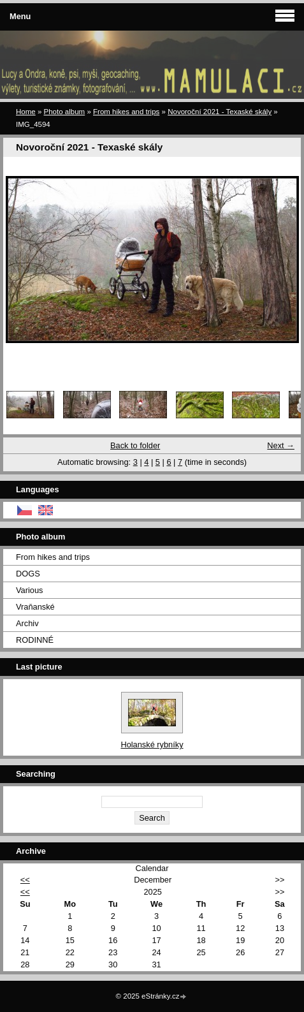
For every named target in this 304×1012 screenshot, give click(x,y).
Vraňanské (35, 607)
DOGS (28, 573)
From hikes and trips (126, 111)
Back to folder (135, 445)
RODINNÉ (35, 640)
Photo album (64, 111)
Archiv (27, 623)
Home (26, 111)
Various (29, 590)
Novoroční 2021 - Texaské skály (219, 111)
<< (25, 879)
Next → (280, 445)
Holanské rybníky (151, 744)
